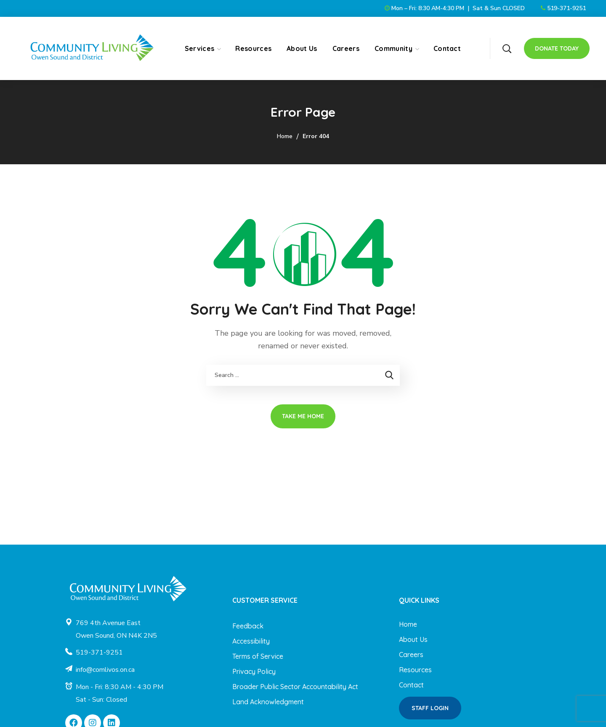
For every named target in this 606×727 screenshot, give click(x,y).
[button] (506, 48)
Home (284, 136)
